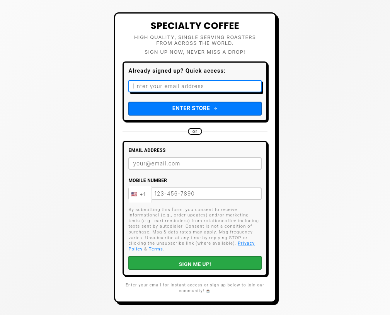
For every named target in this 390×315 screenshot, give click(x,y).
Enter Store (195, 108)
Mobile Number (147, 180)
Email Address (146, 150)
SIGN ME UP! (195, 264)
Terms (156, 249)
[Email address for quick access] (194, 86)
